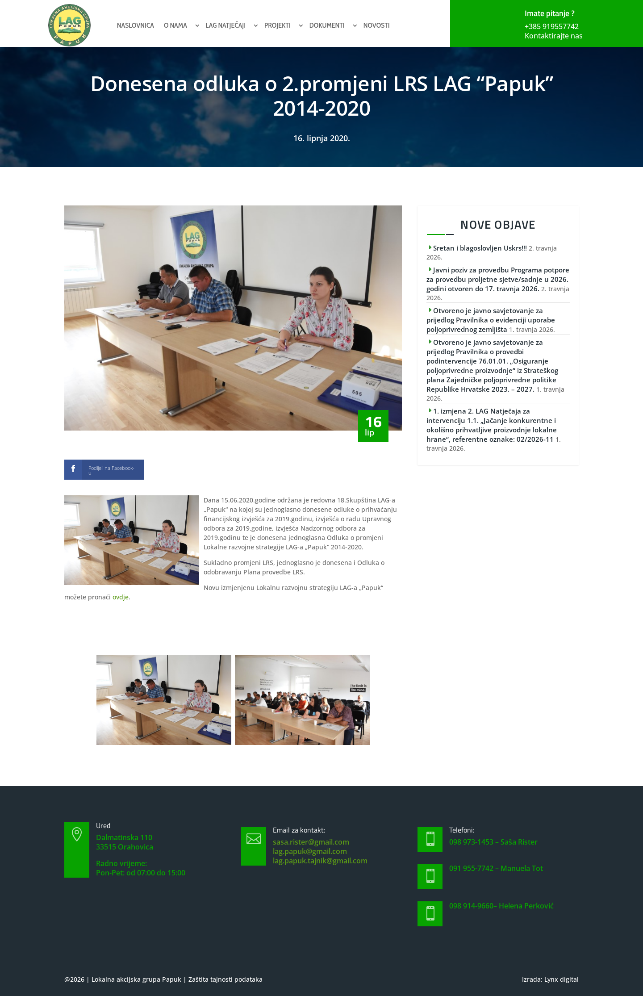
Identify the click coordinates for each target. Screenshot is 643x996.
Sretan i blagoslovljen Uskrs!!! (480, 247)
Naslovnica (135, 25)
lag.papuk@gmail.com (310, 851)
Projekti (277, 25)
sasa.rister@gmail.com (311, 842)
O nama (175, 25)
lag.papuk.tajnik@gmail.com (320, 861)
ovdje (121, 597)
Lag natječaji (226, 25)
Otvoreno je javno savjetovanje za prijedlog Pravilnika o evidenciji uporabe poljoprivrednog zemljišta (490, 320)
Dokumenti (327, 25)
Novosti (376, 25)
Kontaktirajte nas (554, 36)
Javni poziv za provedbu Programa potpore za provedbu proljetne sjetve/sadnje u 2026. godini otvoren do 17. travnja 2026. (497, 279)
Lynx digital (561, 979)
